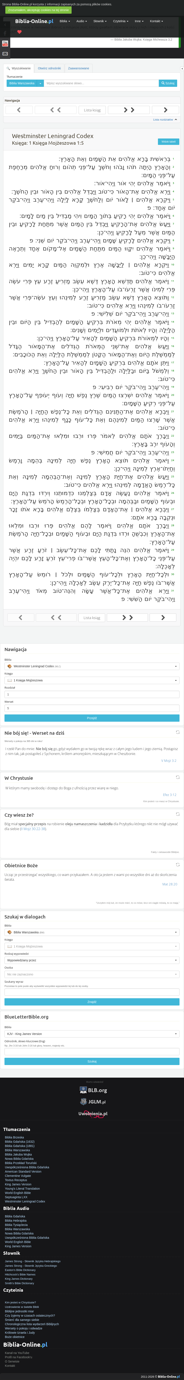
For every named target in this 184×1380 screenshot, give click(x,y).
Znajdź (91, 1002)
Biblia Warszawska (17, 1150)
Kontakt (10, 1365)
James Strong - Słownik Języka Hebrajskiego (32, 1261)
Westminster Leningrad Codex (25, 1201)
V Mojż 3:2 (169, 760)
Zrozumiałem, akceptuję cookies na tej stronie (38, 10)
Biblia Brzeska (14, 1137)
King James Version (18, 1184)
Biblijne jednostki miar (19, 1311)
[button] (92, 666)
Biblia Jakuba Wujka (18, 1154)
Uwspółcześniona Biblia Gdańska (27, 1167)
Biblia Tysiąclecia (16, 1225)
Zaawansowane (78, 68)
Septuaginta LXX (16, 1197)
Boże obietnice (15, 1337)
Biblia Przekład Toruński (21, 1163)
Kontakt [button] (156, 21)
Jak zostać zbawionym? (21, 1298)
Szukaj (91, 1061)
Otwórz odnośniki (49, 68)
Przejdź (92, 718)
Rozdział (9, 687)
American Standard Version (23, 1171)
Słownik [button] (100, 21)
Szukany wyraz (13, 982)
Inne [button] (139, 21)
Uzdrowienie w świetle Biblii (22, 1307)
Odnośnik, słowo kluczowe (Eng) (24, 1041)
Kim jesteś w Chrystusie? (20, 1302)
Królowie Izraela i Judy (20, 1332)
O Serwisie (12, 1361)
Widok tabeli (168, 141)
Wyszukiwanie (19, 68)
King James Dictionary (18, 1278)
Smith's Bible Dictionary (19, 1283)
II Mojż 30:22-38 (33, 828)
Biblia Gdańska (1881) (20, 1146)
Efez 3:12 (170, 795)
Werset (8, 702)
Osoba (8, 967)
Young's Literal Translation (22, 1188)
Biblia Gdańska (15, 1216)
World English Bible (18, 1193)
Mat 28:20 (169, 884)
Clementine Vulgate (18, 1175)
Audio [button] (82, 21)
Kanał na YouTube (17, 1353)
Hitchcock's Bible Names (20, 1274)
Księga (8, 673)
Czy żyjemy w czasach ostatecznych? (30, 1315)
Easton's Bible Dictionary (20, 1270)
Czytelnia (120, 21)
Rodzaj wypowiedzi (16, 954)
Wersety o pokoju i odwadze (23, 1328)
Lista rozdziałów (165, 120)
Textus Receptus (16, 1180)
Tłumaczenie (14, 77)
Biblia (65, 21)
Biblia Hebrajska (15, 1220)
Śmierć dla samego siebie (22, 1320)
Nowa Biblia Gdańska (19, 1158)
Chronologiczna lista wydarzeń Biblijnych (32, 1324)
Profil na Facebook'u (18, 1357)
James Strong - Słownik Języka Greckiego (31, 1265)
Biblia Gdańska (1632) (20, 1141)
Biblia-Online (34, 21)
